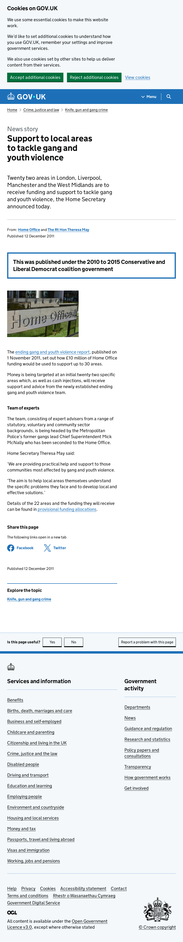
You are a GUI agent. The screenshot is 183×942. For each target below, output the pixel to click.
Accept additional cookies (35, 77)
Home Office (29, 229)
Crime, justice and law (41, 110)
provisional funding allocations (67, 509)
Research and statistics (147, 739)
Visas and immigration (28, 850)
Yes (56, 642)
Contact (119, 888)
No (77, 642)
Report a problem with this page (147, 642)
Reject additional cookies (94, 77)
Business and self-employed (34, 721)
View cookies (137, 77)
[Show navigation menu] (149, 96)
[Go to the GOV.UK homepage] (26, 96)
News (130, 718)
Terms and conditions (27, 895)
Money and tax (21, 828)
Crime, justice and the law (32, 753)
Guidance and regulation (148, 728)
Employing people (24, 796)
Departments (137, 707)
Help (12, 888)
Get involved (136, 788)
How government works (147, 777)
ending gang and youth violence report (52, 352)
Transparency (137, 766)
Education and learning (29, 785)
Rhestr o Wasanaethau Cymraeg (84, 895)
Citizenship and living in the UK (37, 743)
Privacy (28, 888)
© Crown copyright (157, 927)
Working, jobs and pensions (33, 861)
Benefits (15, 700)
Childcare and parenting (30, 732)
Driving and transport (28, 775)
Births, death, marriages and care (39, 710)
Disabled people (23, 764)
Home (12, 110)
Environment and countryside (35, 807)
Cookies (48, 888)
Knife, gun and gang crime (86, 110)
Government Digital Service (33, 903)
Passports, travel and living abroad (41, 839)
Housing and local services (33, 818)
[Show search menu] (168, 96)
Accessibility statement (83, 888)
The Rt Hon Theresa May (68, 229)
